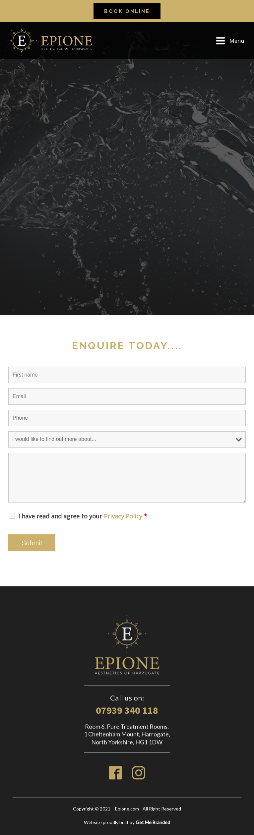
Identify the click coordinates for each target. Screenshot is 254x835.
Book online (127, 11)
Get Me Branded (153, 822)
